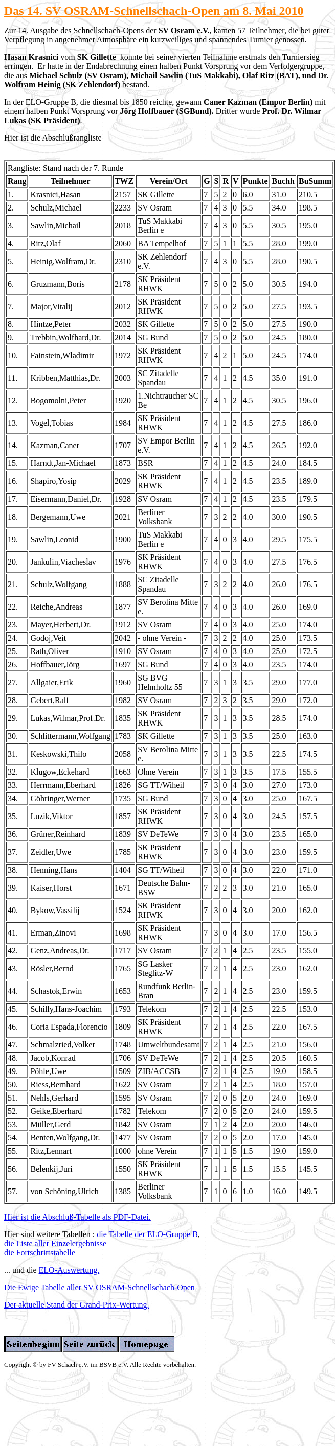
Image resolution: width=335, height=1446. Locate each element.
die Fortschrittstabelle (39, 1252)
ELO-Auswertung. (69, 1270)
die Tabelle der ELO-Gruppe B (147, 1234)
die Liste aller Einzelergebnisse (55, 1243)
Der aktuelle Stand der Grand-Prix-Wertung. (76, 1304)
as (18, 10)
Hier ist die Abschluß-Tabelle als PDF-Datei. (77, 1216)
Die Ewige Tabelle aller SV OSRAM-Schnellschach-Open (100, 1287)
